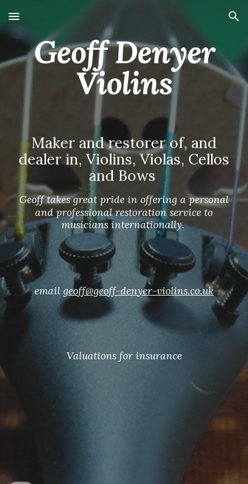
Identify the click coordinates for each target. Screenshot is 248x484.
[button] (14, 16)
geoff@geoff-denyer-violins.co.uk (138, 290)
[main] (124, 242)
